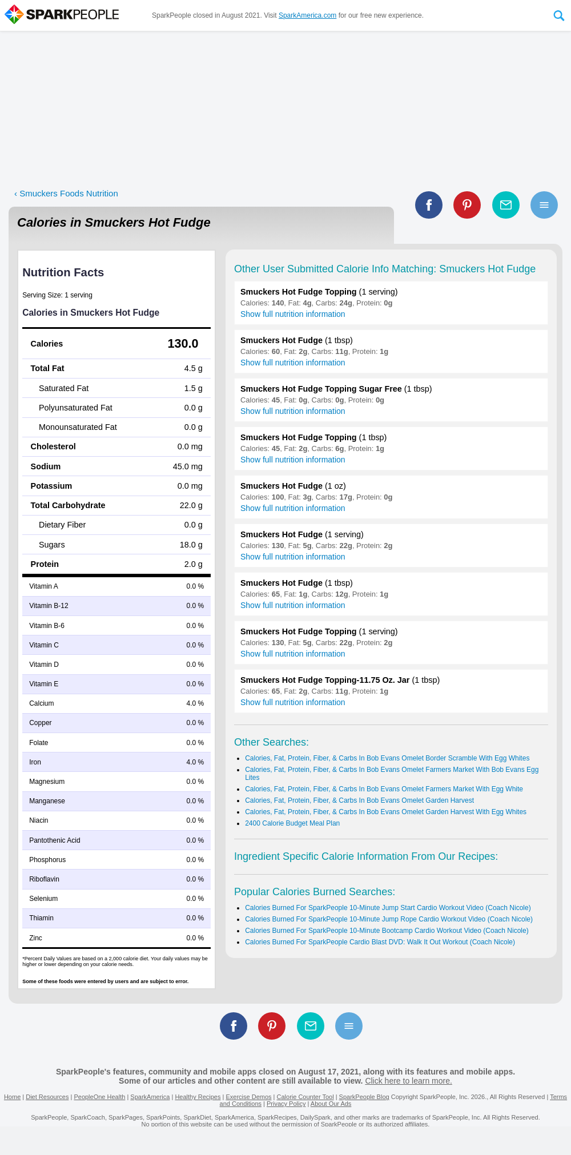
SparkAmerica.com (307, 15)
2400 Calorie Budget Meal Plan (292, 823)
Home (12, 1096)
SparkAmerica (150, 1096)
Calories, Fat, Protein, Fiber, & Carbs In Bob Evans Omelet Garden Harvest (359, 800)
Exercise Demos (248, 1096)
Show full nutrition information (292, 314)
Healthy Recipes (197, 1096)
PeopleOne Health (99, 1096)
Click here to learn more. (408, 1080)
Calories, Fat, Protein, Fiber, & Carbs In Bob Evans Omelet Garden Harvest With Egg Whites (385, 812)
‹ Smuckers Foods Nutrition (66, 193)
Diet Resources (47, 1096)
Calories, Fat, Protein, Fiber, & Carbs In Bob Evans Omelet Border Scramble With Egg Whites (387, 758)
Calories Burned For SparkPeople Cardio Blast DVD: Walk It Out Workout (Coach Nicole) (380, 942)
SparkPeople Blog (364, 1096)
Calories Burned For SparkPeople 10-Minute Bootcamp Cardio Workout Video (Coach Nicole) (386, 931)
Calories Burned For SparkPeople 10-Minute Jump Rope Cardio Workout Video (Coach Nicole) (389, 919)
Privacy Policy (286, 1103)
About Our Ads (331, 1103)
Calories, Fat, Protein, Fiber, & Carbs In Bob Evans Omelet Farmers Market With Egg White (384, 789)
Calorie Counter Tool (305, 1096)
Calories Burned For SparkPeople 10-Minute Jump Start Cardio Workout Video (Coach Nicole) (387, 908)
